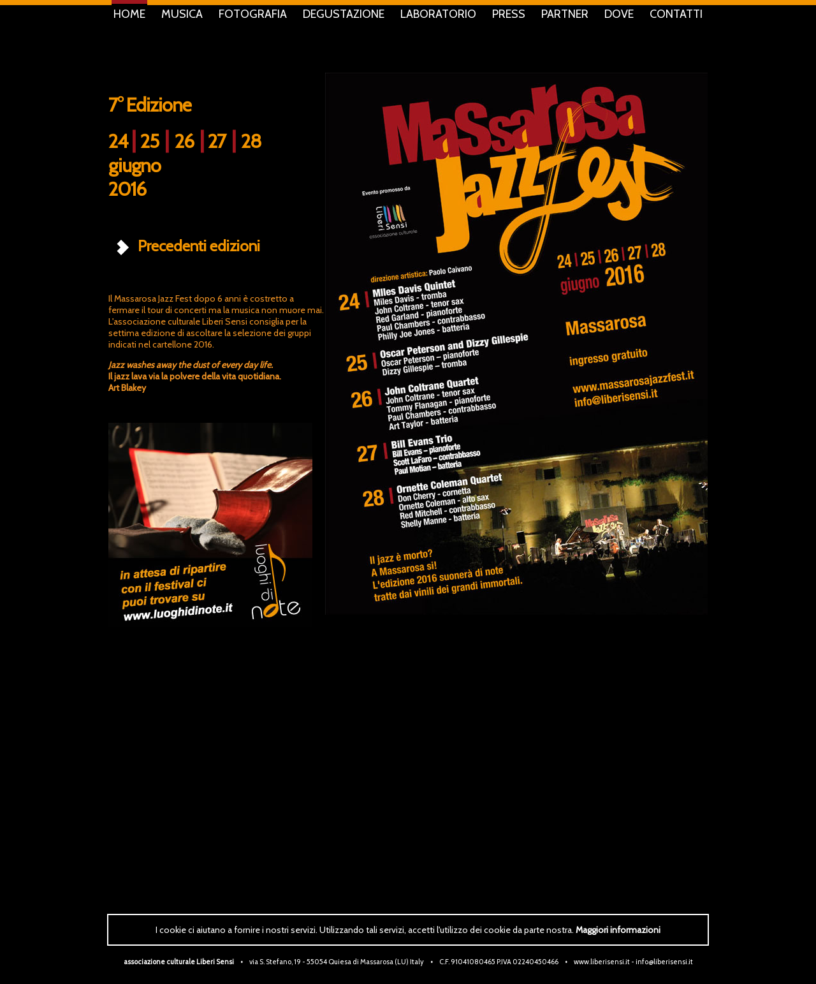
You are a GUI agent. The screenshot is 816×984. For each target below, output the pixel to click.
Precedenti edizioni (186, 246)
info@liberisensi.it (664, 961)
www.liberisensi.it (602, 961)
